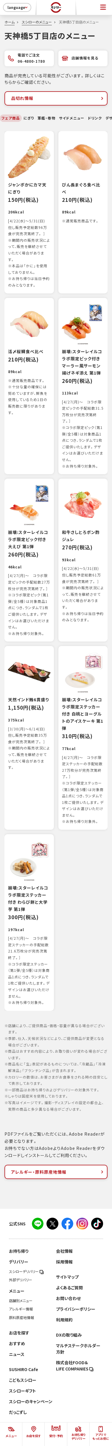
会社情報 (64, 1251)
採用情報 (64, 1262)
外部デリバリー (20, 1279)
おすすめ (17, 1343)
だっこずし (18, 1412)
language (18, 7)
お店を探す (19, 1333)
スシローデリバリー (26, 1271)
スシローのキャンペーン (30, 1401)
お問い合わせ (68, 1298)
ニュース (16, 1354)
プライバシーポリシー (75, 1309)
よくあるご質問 (69, 1288)
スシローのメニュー (37, 22)
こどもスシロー (22, 1380)
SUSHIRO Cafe (23, 1369)
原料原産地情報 (21, 1317)
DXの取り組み (69, 1335)
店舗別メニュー (20, 1300)
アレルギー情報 (21, 1309)
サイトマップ (67, 1277)
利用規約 (64, 1320)
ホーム (9, 22)
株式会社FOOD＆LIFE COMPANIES (75, 1365)
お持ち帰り (18, 1251)
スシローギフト (22, 1391)
